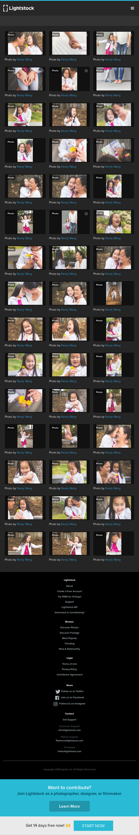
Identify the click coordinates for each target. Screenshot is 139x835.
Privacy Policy (69, 669)
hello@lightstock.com (69, 751)
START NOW (93, 825)
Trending (70, 643)
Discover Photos (69, 627)
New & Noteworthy (69, 649)
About (69, 586)
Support (69, 601)
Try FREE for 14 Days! (69, 596)
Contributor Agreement (70, 674)
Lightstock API (69, 607)
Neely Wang (24, 59)
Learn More (69, 806)
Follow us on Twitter (72, 691)
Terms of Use (69, 664)
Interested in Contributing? (70, 612)
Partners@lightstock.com (69, 740)
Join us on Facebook (72, 697)
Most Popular (69, 638)
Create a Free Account (69, 591)
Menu (132, 8)
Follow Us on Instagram (72, 703)
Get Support (69, 719)
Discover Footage (69, 632)
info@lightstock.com (69, 730)
